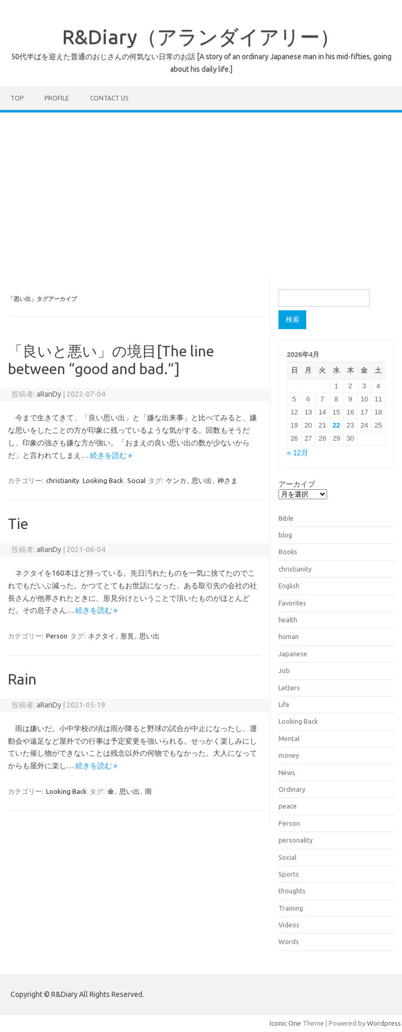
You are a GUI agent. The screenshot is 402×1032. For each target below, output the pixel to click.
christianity (62, 480)
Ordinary (291, 789)
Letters (289, 687)
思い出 (202, 480)
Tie (18, 523)
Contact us (109, 98)
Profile (56, 98)
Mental (288, 738)
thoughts (292, 890)
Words (288, 941)
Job (284, 670)
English (288, 585)
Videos (288, 924)
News (286, 772)
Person (57, 636)
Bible (286, 518)
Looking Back (103, 480)
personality (295, 840)
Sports (288, 874)
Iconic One (285, 1023)
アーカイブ (296, 484)
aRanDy (49, 394)
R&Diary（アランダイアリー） (201, 37)
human (288, 636)
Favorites (292, 603)
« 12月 (297, 453)
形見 (127, 636)
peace (287, 806)
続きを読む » (111, 455)
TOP (17, 98)
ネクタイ (101, 636)
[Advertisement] (201, 191)
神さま (227, 480)
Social (136, 480)
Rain (22, 679)
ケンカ (176, 480)
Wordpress (384, 1023)
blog (285, 535)
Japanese (292, 653)
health (287, 619)
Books (287, 551)
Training (290, 908)
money (288, 755)
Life (283, 704)
